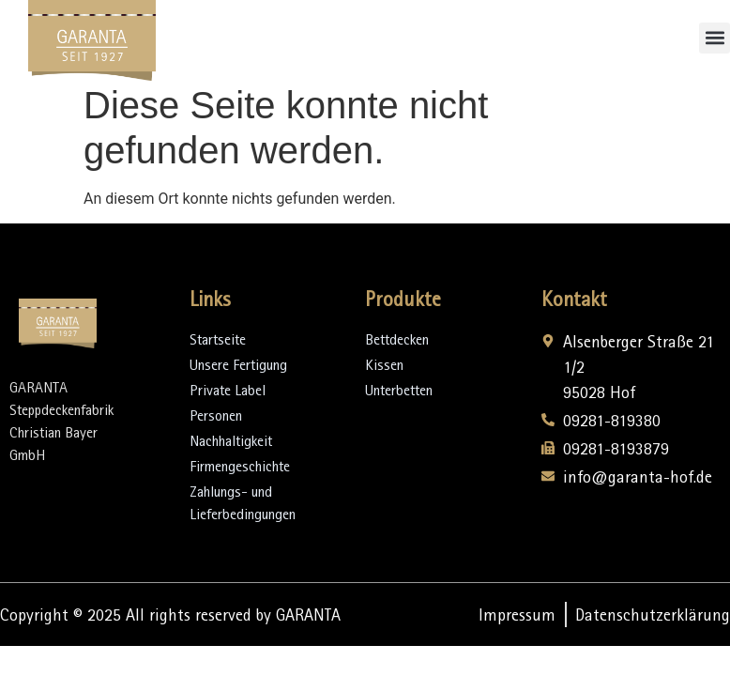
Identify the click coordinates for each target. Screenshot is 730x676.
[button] (714, 38)
